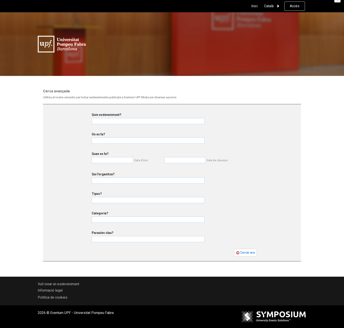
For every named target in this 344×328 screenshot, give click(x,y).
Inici (254, 6)
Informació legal (50, 290)
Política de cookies (52, 297)
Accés (294, 6)
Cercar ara (245, 253)
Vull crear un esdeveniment (58, 284)
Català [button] (272, 6)
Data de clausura (217, 160)
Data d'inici (141, 160)
